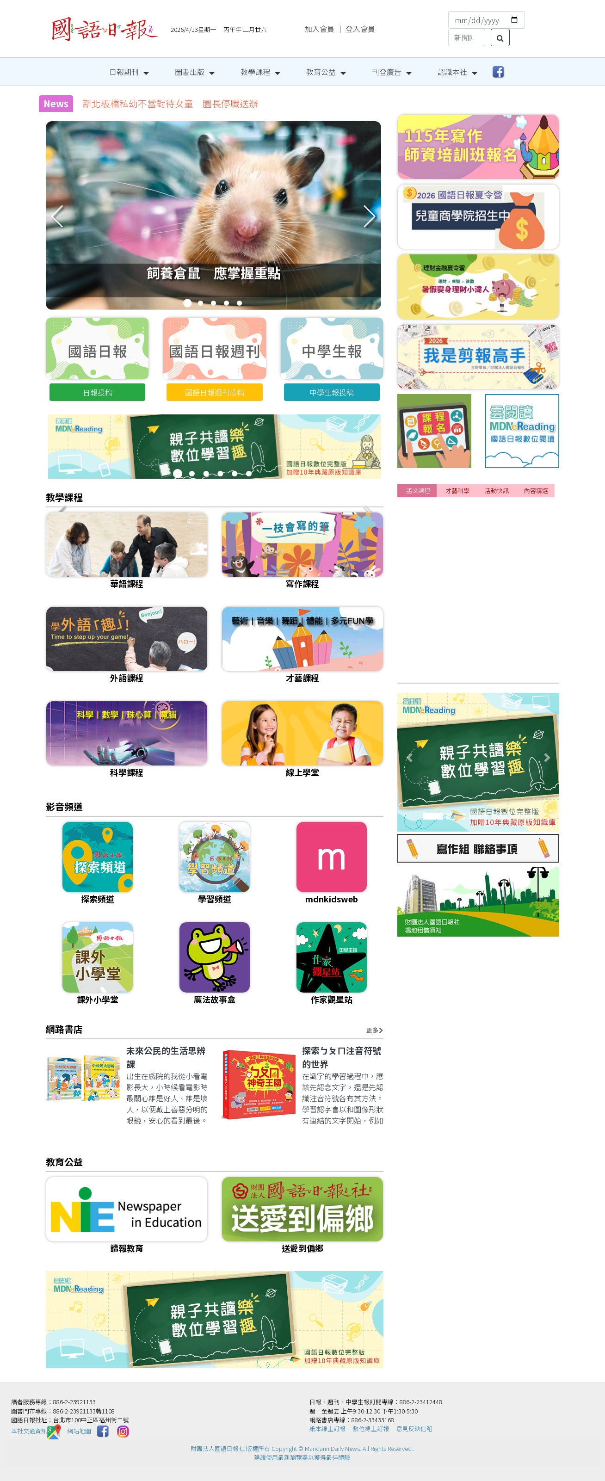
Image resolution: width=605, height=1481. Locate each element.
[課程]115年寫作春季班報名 (452, 618)
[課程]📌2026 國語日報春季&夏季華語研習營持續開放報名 (502, 584)
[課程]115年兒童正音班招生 (452, 601)
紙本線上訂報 (327, 1428)
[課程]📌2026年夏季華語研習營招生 (466, 533)
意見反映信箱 (414, 1428)
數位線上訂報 (371, 1428)
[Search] (466, 37)
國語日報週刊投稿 (214, 392)
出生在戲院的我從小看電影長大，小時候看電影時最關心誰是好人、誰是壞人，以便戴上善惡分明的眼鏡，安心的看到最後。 (167, 1098)
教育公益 (321, 71)
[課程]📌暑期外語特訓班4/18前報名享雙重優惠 (484, 516)
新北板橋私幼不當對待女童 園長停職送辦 (170, 103)
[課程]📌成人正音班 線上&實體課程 (467, 636)
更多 (374, 1030)
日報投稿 (97, 392)
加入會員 (319, 28)
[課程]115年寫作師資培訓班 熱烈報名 (470, 653)
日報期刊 (124, 71)
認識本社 (452, 71)
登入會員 (360, 28)
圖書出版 (189, 71)
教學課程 (255, 71)
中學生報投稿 (331, 392)
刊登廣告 (386, 71)
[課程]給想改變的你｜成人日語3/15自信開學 (479, 567)
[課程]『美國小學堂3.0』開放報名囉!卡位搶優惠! (486, 550)
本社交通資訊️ (36, 1430)
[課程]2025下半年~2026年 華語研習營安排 (479, 670)
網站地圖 (79, 1430)
